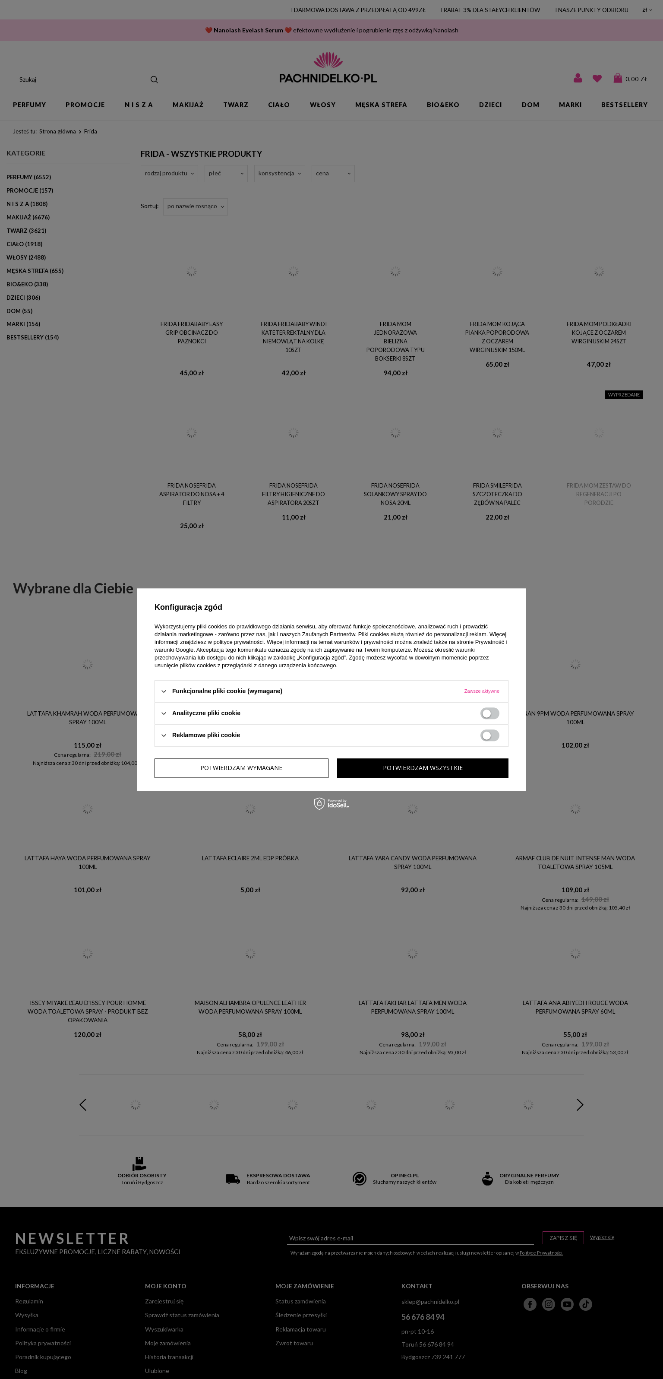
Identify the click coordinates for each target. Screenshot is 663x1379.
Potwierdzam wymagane (241, 768)
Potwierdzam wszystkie (423, 768)
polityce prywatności (239, 642)
